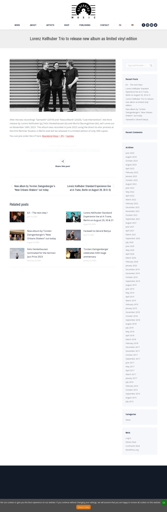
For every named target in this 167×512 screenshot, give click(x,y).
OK (164, 502)
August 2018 (131, 324)
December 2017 (133, 347)
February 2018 (132, 343)
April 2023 (130, 168)
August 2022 (131, 184)
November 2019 (133, 273)
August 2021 (131, 223)
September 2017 (133, 358)
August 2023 (131, 164)
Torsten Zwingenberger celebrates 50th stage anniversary (96, 253)
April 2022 (130, 195)
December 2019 (133, 269)
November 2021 (133, 211)
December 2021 (133, 207)
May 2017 (130, 366)
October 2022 (132, 180)
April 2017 (130, 370)
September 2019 (133, 281)
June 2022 (130, 188)
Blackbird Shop (50, 136)
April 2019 (130, 296)
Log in (128, 438)
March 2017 (131, 374)
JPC (62, 136)
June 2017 (130, 362)
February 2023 (132, 172)
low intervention (78, 150)
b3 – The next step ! (37, 212)
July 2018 (129, 327)
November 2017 (133, 351)
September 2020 (133, 238)
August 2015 (131, 397)
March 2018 (131, 339)
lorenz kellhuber (51, 150)
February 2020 (132, 261)
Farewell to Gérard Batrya (97, 230)
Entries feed (131, 442)
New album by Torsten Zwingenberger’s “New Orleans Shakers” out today (41, 234)
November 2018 (133, 312)
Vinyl (96, 150)
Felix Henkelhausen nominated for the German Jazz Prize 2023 (41, 253)
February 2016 (132, 386)
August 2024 (131, 157)
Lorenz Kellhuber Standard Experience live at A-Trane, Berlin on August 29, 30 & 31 (99, 216)
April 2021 (130, 230)
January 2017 (131, 378)
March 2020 (131, 258)
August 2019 (131, 285)
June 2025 (130, 153)
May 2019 (130, 292)
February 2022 (132, 203)
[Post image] (17, 217)
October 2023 (132, 160)
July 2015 (129, 401)
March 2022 (131, 199)
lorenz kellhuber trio (64, 150)
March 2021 (131, 234)
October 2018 (132, 316)
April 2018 (130, 335)
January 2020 (131, 265)
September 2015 (133, 393)
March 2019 (131, 300)
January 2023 (131, 176)
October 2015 (132, 390)
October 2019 (132, 277)
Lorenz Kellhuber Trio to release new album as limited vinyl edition (140, 102)
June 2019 (130, 289)
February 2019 (132, 304)
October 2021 (132, 215)
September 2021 (133, 219)
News (59, 146)
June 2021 (130, 226)
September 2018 (133, 320)
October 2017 (132, 355)
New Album (89, 150)
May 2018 (130, 331)
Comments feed (133, 446)
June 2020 (130, 246)
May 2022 (130, 192)
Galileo (70, 136)
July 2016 (129, 382)
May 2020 (130, 250)
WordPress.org (132, 450)
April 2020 (130, 254)
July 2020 (129, 242)
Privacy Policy (83, 507)
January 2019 (131, 308)
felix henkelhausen (37, 150)
